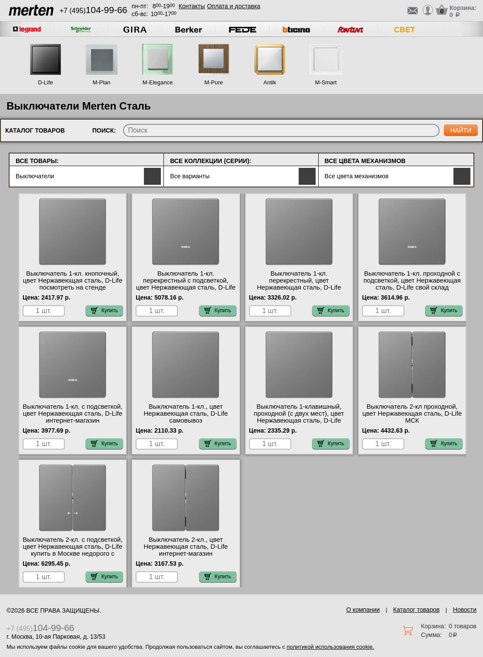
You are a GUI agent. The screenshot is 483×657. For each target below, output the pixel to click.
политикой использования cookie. (330, 647)
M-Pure (213, 82)
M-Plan (101, 82)
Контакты (192, 6)
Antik (269, 82)
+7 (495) (93, 10)
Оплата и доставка (233, 6)
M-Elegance (158, 82)
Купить (104, 310)
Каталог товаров (416, 609)
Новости (464, 609)
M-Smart (326, 82)
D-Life (45, 82)
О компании (363, 609)
